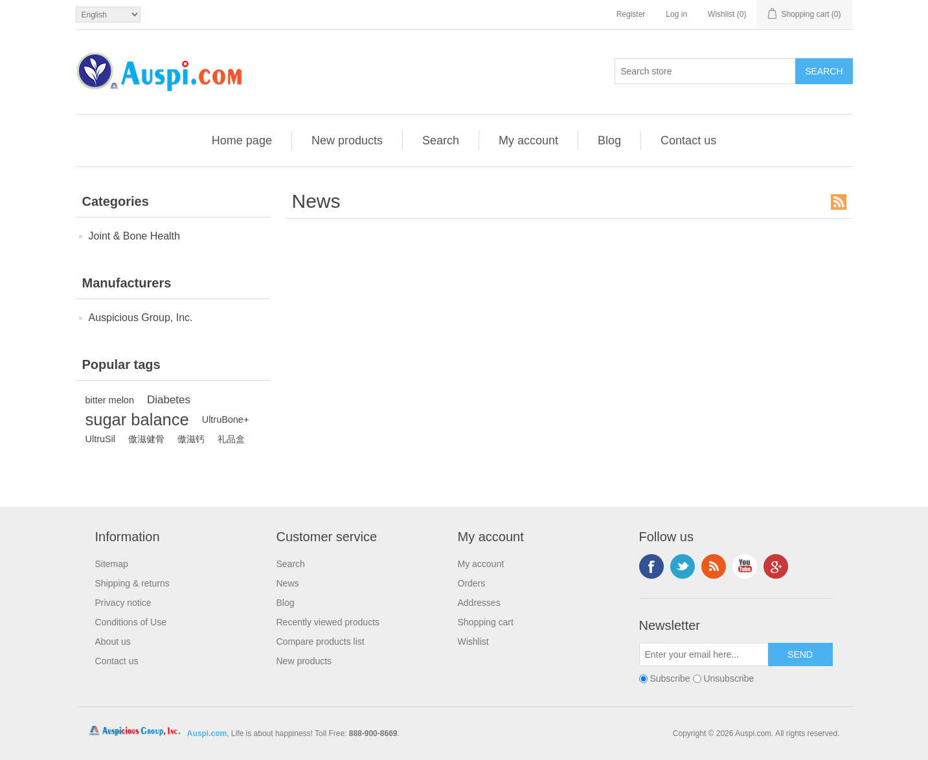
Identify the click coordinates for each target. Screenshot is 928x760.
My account (528, 140)
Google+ (776, 566)
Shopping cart (486, 622)
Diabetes (168, 400)
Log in (676, 14)
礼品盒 (231, 439)
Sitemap (111, 564)
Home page (242, 140)
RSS (838, 202)
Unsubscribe (728, 678)
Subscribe (670, 678)
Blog (609, 140)
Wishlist (473, 641)
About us (113, 641)
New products (347, 140)
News (288, 583)
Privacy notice (123, 603)
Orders (472, 583)
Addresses (479, 603)
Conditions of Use (131, 622)
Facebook (651, 566)
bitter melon (109, 400)
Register (631, 14)
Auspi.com (207, 733)
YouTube (744, 566)
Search (440, 140)
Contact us (688, 140)
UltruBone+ (225, 419)
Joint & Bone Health (134, 235)
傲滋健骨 (146, 439)
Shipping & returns (132, 583)
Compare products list (321, 641)
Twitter (682, 566)
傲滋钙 (191, 439)
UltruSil (100, 439)
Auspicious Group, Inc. (141, 317)
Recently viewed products (328, 622)
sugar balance (137, 419)
